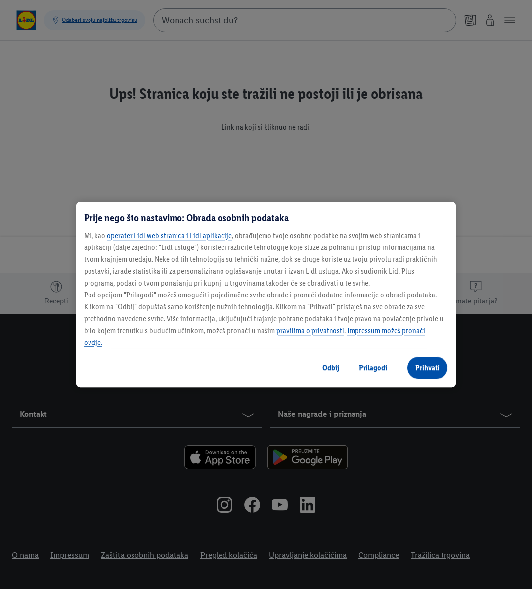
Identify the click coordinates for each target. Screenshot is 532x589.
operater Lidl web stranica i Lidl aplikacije (169, 235)
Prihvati (427, 367)
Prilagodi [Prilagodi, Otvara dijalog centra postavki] (373, 367)
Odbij (330, 367)
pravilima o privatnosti (310, 330)
